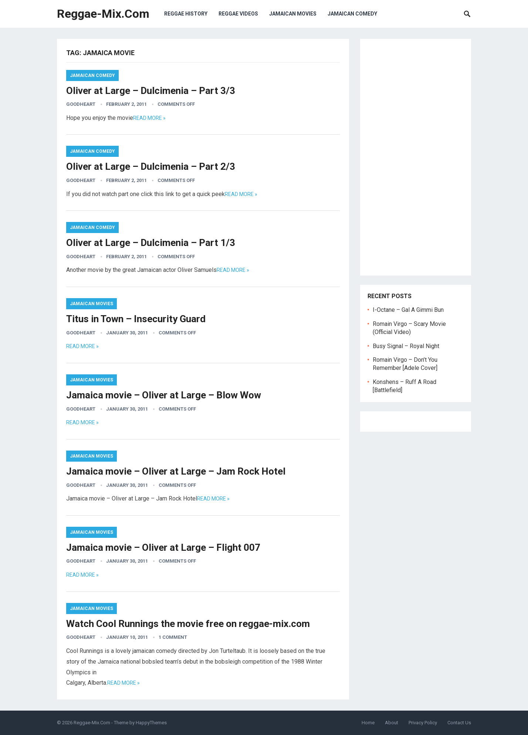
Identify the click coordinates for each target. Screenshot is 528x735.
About (391, 722)
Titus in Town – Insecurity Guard (136, 318)
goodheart (80, 104)
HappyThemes (151, 722)
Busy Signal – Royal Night (406, 346)
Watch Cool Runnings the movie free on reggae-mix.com (188, 623)
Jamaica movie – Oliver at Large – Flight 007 (163, 547)
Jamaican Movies (293, 14)
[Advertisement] (416, 157)
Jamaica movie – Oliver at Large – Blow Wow (163, 395)
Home (368, 722)
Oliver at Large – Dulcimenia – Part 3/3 (150, 90)
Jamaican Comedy (352, 14)
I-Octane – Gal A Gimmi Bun (408, 309)
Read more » (149, 118)
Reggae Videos (238, 14)
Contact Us (459, 722)
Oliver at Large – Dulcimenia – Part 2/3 (150, 166)
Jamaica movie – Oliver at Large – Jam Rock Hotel (175, 471)
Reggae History (185, 14)
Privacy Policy (423, 722)
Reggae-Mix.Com (103, 14)
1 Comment (173, 637)
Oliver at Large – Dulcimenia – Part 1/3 (150, 242)
